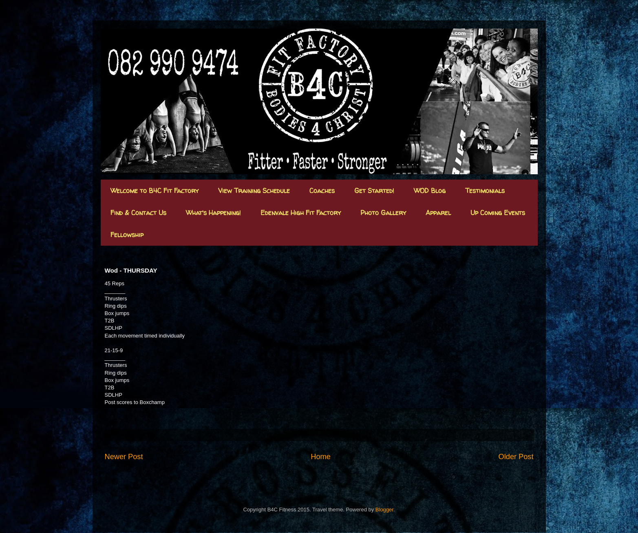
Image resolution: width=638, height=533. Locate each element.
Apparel (438, 212)
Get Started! (374, 190)
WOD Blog (430, 190)
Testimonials (485, 190)
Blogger (384, 509)
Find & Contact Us (138, 212)
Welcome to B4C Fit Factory (154, 190)
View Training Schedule (254, 190)
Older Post (516, 457)
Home (321, 457)
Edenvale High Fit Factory (300, 212)
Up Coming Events (497, 212)
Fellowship (126, 234)
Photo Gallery (383, 212)
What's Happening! (213, 212)
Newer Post (124, 457)
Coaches (322, 190)
